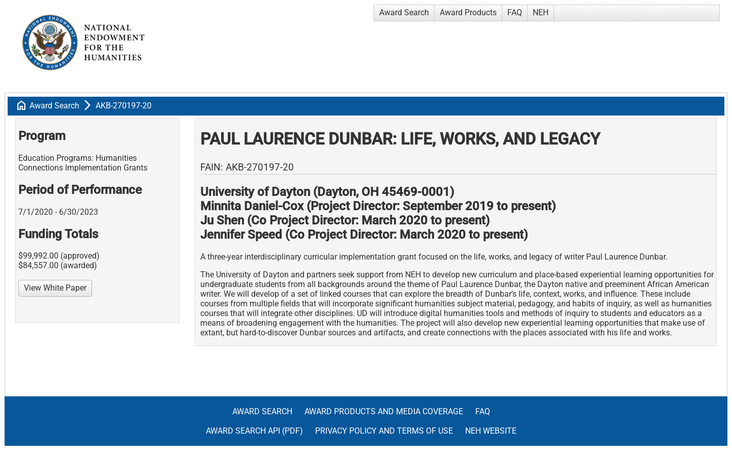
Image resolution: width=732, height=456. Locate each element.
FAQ (514, 12)
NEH (540, 12)
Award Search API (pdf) (254, 431)
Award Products (468, 12)
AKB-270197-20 (123, 105)
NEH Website (490, 431)
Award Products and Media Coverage (383, 411)
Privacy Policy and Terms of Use (384, 431)
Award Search (404, 12)
